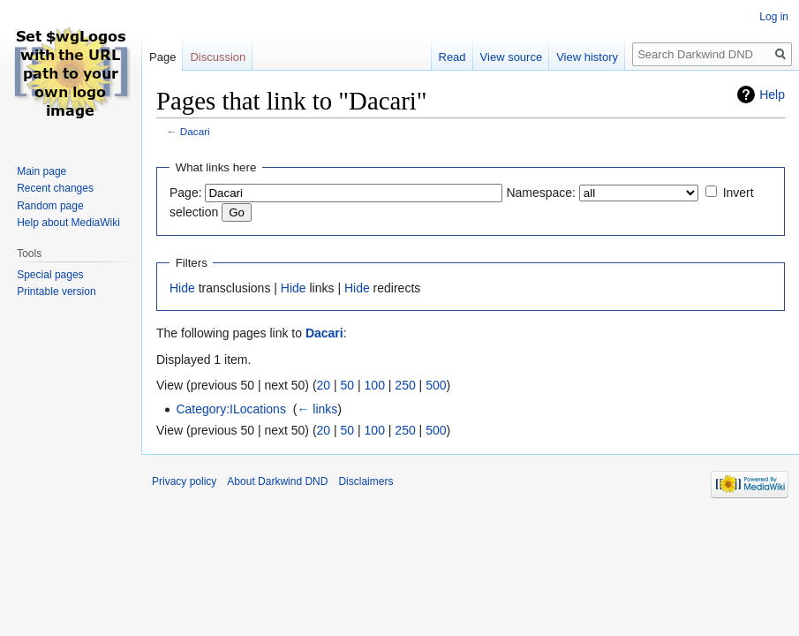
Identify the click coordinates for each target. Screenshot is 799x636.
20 (324, 385)
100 (375, 385)
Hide (182, 288)
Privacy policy (184, 481)
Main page (41, 171)
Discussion (217, 57)
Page (162, 57)
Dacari (195, 131)
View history (587, 57)
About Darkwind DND (277, 481)
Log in (773, 17)
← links (317, 409)
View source (511, 57)
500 (436, 385)
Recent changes (55, 188)
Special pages (50, 275)
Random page (50, 206)
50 (348, 385)
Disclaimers (365, 481)
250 (405, 385)
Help (772, 94)
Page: (186, 193)
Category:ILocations (231, 409)
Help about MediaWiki (68, 222)
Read (452, 57)
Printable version (56, 291)
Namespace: (541, 193)
